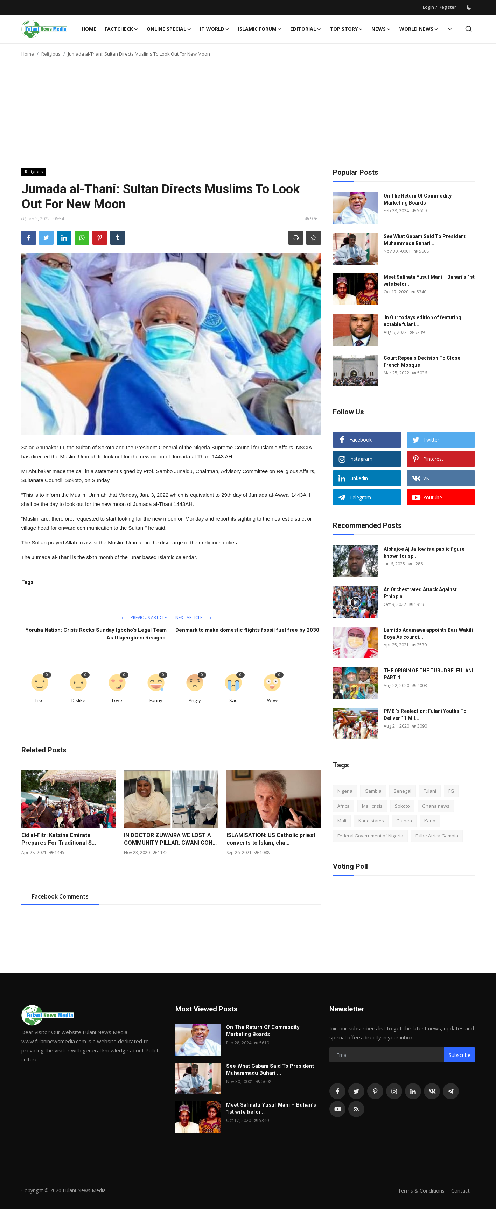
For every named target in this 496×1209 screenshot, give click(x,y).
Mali (341, 820)
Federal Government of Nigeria (370, 835)
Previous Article (144, 618)
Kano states (371, 820)
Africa (343, 806)
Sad (233, 700)
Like (39, 700)
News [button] (381, 29)
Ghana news (435, 806)
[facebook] (337, 1091)
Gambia (373, 791)
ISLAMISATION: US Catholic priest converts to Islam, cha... (270, 839)
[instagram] (394, 1091)
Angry (195, 700)
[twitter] (356, 1091)
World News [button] (419, 29)
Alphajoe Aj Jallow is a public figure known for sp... (424, 552)
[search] (468, 28)
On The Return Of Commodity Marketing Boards (418, 199)
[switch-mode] (469, 7)
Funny (155, 700)
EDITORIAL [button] (305, 29)
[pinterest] (375, 1091)
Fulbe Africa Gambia (436, 835)
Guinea (404, 820)
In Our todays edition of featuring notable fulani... (422, 321)
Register (447, 7)
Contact (460, 1190)
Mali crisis (372, 806)
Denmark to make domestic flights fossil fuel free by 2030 (247, 630)
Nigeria (344, 791)
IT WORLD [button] (215, 29)
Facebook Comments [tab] (60, 896)
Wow (272, 700)
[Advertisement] (248, 115)
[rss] (356, 1109)
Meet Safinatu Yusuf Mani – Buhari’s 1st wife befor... (429, 280)
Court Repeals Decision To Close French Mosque (422, 361)
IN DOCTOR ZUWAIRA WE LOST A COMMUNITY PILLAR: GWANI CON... (170, 839)
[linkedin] (413, 1091)
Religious (51, 54)
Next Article (193, 618)
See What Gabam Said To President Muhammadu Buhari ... (425, 240)
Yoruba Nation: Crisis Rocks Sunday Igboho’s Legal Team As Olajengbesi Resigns (96, 634)
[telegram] (451, 1091)
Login (428, 7)
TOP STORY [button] (346, 29)
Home (89, 29)
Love (117, 700)
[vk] (432, 1091)
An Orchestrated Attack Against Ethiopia (420, 593)
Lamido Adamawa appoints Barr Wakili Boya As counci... (428, 633)
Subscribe (459, 1055)
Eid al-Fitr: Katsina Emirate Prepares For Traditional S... (58, 839)
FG (451, 791)
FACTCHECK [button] (121, 29)
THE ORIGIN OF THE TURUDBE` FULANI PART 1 (428, 674)
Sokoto (402, 806)
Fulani (430, 791)
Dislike (78, 700)
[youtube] (337, 1109)
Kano (429, 820)
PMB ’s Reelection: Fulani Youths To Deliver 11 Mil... (425, 714)
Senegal (402, 791)
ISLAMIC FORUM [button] (260, 29)
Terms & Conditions (421, 1190)
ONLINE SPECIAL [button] (169, 29)
